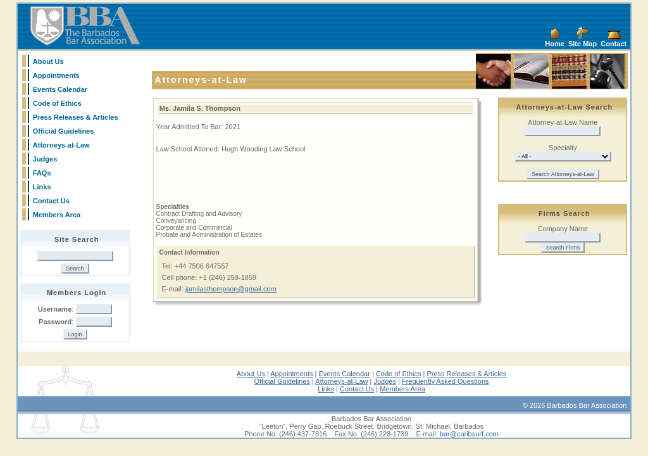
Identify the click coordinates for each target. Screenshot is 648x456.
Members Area (56, 214)
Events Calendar (60, 89)
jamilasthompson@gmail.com (231, 289)
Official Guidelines (63, 131)
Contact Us (51, 201)
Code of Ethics (57, 103)
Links (42, 187)
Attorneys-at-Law (61, 145)
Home (554, 44)
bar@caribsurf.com (469, 434)
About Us (48, 61)
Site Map (582, 44)
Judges (45, 159)
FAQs (42, 173)
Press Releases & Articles (75, 117)
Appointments (56, 75)
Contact (613, 44)
